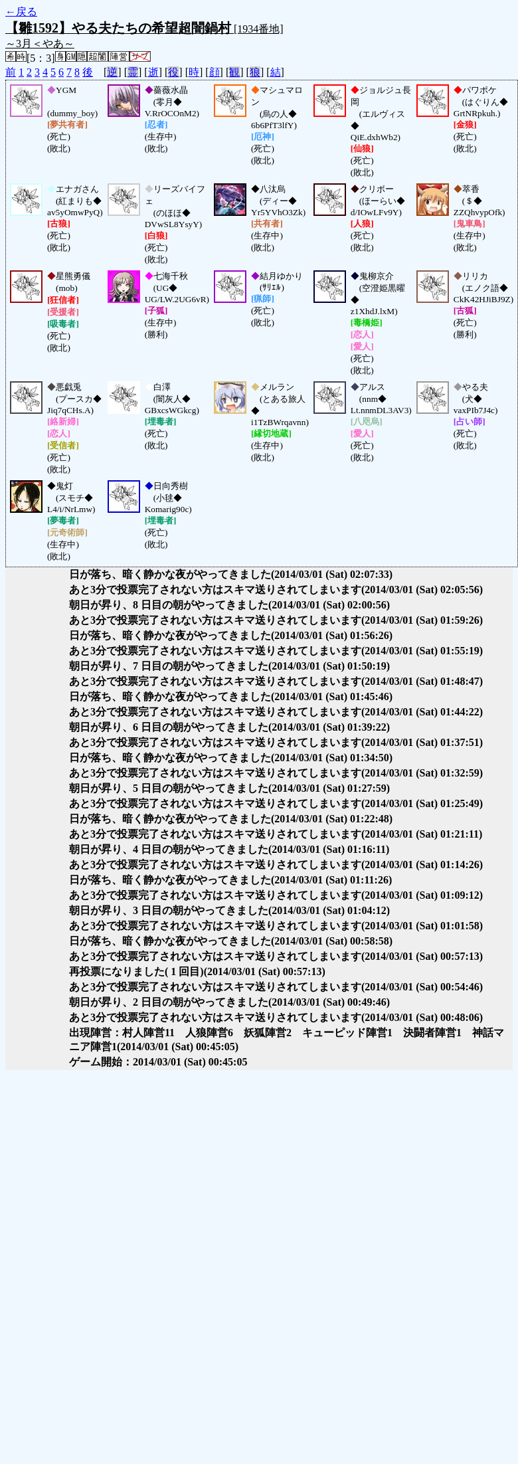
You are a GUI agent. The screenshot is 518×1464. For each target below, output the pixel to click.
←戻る (21, 11)
